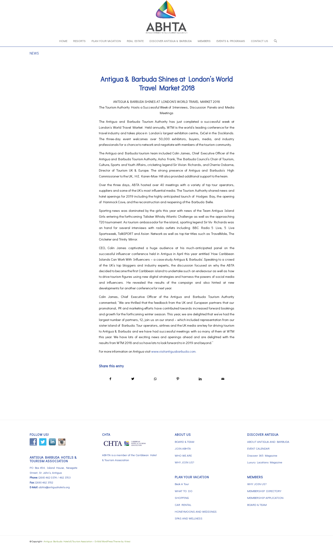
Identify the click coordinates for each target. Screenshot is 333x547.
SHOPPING (182, 498)
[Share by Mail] (223, 379)
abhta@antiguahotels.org (54, 487)
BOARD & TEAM (184, 441)
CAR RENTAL (183, 505)
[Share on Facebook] (110, 379)
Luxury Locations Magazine (264, 462)
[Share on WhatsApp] (155, 379)
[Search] (274, 41)
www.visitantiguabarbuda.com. (173, 351)
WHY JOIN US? (184, 462)
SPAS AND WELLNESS (188, 518)
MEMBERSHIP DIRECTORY (264, 491)
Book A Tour (182, 484)
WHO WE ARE (183, 455)
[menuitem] (63, 41)
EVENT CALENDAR (258, 448)
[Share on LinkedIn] (200, 379)
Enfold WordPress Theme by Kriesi (112, 541)
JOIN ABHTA (183, 448)
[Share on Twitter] (133, 379)
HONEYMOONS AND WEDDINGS (196, 511)
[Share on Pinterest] (178, 379)
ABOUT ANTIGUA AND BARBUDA (268, 441)
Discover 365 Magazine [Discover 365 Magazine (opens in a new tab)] (262, 455)
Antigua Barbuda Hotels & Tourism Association (68, 541)
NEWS (34, 53)
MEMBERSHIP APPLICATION (265, 498)
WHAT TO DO (183, 491)
